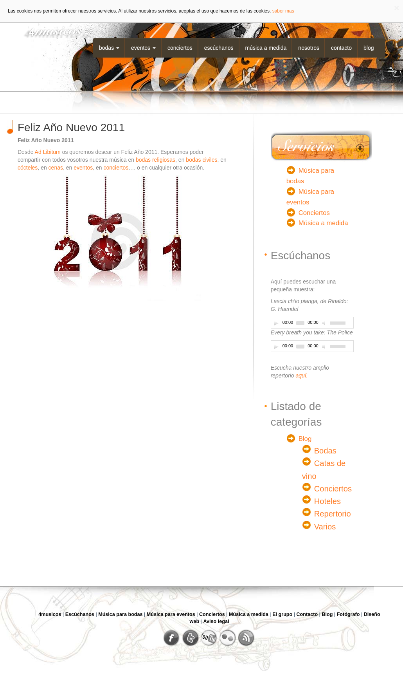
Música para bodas (120, 614)
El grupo (282, 614)
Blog (368, 48)
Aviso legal (216, 621)
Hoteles (327, 501)
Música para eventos (171, 614)
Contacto (341, 48)
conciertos (115, 167)
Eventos (143, 48)
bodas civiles (201, 160)
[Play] (276, 323)
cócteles (28, 167)
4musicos (49, 614)
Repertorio (332, 513)
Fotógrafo (348, 614)
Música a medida (266, 48)
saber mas (283, 11)
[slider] (300, 323)
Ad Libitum (48, 152)
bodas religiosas (155, 160)
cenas (56, 167)
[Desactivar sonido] (325, 323)
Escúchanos (219, 48)
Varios (325, 526)
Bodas (109, 48)
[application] (312, 323)
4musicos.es (56, 30)
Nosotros (308, 48)
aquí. (301, 375)
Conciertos (180, 48)
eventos (83, 167)
